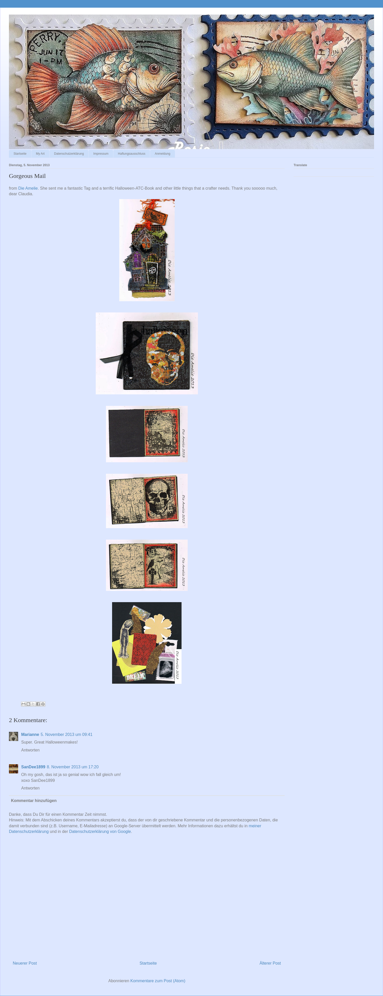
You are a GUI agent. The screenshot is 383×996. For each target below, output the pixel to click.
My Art (40, 153)
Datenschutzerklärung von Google (100, 831)
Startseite (20, 153)
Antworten (30, 750)
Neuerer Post (25, 963)
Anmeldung (162, 153)
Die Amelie (28, 188)
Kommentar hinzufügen (34, 800)
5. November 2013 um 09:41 (66, 734)
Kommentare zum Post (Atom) (157, 981)
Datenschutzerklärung (69, 153)
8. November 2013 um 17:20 (73, 767)
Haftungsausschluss (131, 153)
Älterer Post (270, 963)
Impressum (100, 153)
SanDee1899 (33, 767)
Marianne (30, 734)
